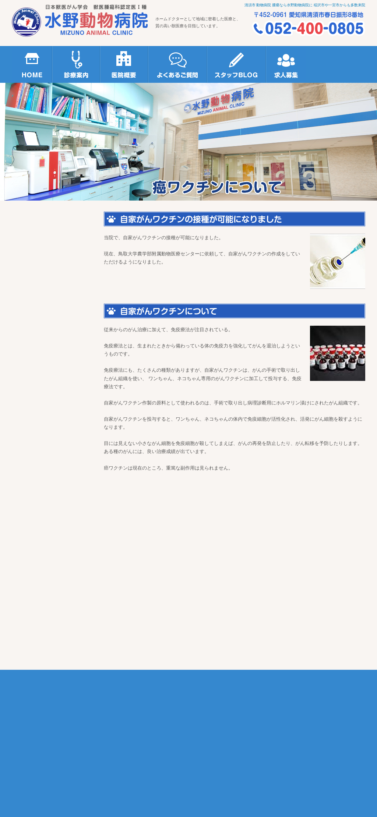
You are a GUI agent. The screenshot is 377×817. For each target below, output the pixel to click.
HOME (32, 64)
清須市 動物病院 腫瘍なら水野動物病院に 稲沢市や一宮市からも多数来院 (304, 5)
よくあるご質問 (177, 64)
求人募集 (286, 64)
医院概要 (124, 64)
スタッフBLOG (236, 64)
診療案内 (76, 64)
